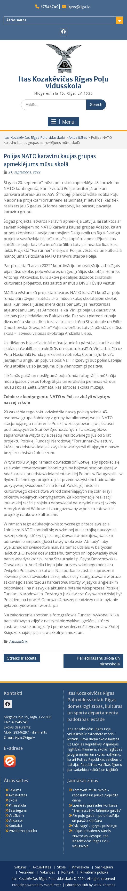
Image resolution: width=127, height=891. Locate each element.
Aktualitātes (78, 137)
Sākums (15, 790)
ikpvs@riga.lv (78, 7)
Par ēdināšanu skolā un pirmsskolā (98, 661)
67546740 (49, 7)
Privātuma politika (23, 830)
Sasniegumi (18, 810)
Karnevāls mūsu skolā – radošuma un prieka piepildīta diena (95, 795)
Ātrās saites (16, 20)
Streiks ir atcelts (21, 658)
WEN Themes (104, 885)
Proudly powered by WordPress (36, 885)
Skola (13, 800)
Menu (62, 122)
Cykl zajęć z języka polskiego (94, 825)
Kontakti (15, 825)
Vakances (16, 820)
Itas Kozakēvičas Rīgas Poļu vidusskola (63, 82)
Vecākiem (16, 815)
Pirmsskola (17, 805)
